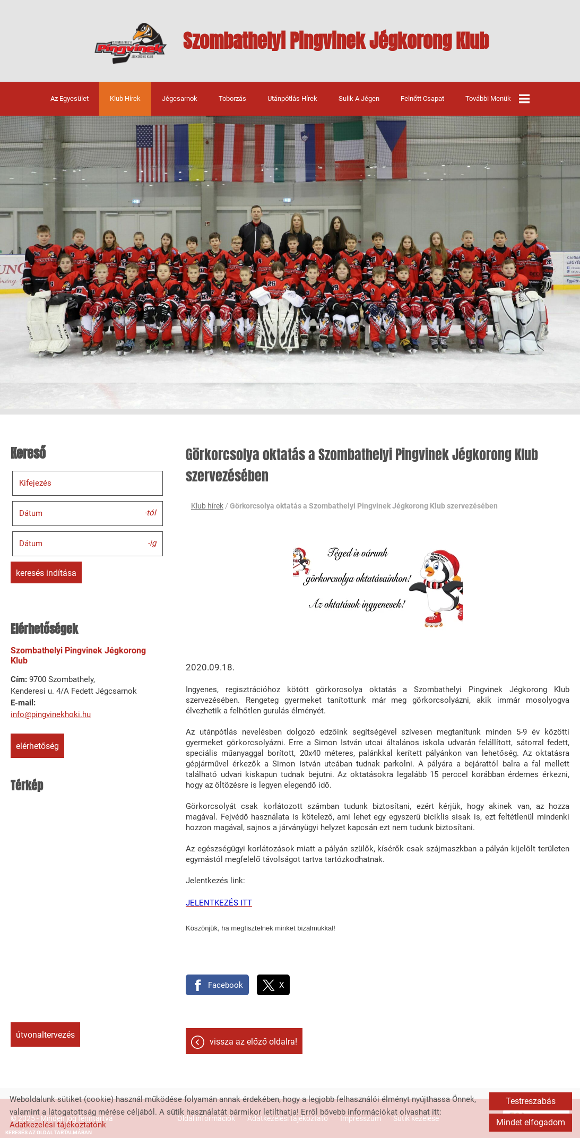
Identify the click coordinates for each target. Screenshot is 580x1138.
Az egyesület (69, 98)
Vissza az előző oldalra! (253, 1042)
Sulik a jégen (359, 98)
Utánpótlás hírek (292, 98)
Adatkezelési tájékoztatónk (58, 1125)
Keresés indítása (46, 573)
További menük (497, 98)
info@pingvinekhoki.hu (51, 714)
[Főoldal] (130, 43)
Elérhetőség (37, 746)
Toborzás (232, 98)
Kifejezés (35, 483)
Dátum (30, 513)
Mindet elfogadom (530, 1122)
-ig (152, 543)
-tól (150, 513)
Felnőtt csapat (422, 98)
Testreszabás (531, 1101)
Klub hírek (125, 98)
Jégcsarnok (179, 98)
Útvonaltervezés (45, 1035)
